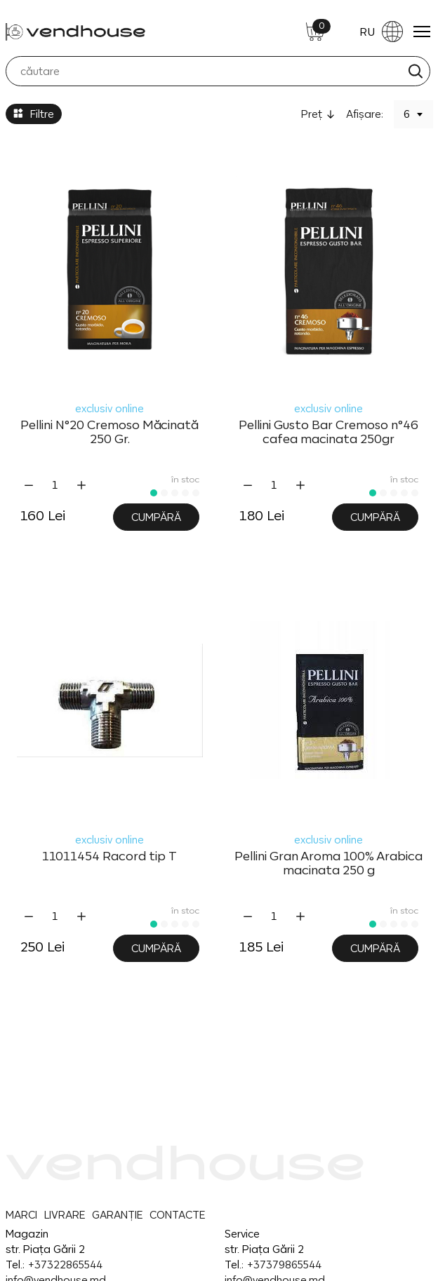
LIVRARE (64, 1215)
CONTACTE (177, 1215)
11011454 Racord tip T (109, 856)
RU (381, 31)
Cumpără (156, 517)
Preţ (311, 114)
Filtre (33, 114)
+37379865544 (283, 1264)
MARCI (21, 1215)
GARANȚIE (117, 1215)
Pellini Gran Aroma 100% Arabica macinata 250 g (328, 863)
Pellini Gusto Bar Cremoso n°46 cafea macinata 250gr (328, 432)
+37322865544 (64, 1264)
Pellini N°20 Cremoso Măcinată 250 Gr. (109, 432)
